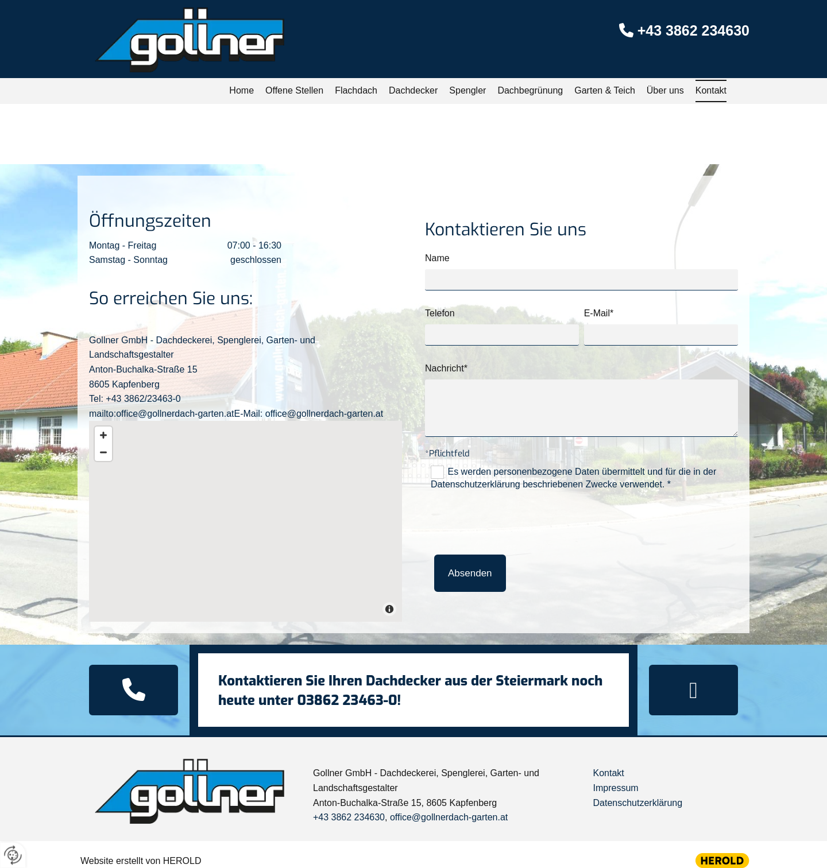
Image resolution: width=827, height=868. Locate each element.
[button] (133, 690)
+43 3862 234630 (693, 30)
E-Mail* (599, 313)
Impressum (615, 788)
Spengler (467, 90)
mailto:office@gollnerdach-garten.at (161, 413)
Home (241, 90)
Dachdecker (413, 90)
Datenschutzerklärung (637, 803)
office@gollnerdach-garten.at (449, 817)
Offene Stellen (294, 90)
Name (437, 258)
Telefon (440, 313)
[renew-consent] (13, 855)
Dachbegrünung (530, 90)
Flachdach (356, 90)
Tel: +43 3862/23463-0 (135, 399)
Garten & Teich (604, 90)
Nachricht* (446, 368)
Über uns (665, 90)
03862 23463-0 (347, 700)
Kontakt (710, 90)
